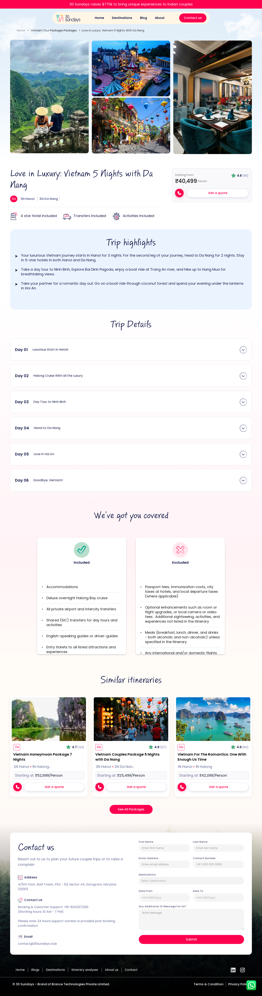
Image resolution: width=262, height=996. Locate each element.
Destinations (122, 18)
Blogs (35, 970)
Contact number (204, 858)
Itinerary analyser (84, 970)
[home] (68, 18)
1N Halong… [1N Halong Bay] (41, 766)
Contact (131, 970)
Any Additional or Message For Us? (162, 906)
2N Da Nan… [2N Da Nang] (124, 766)
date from (146, 891)
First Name (146, 842)
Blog (143, 18)
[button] (131, 350)
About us (111, 970)
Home (99, 18)
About (160, 18)
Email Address (148, 858)
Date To (198, 891)
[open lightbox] (49, 96)
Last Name (200, 842)
